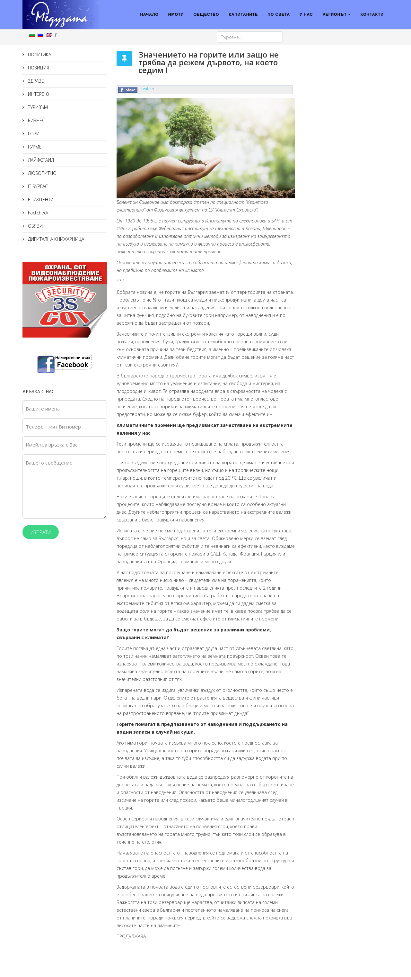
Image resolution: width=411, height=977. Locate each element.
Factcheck (37, 213)
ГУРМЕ (34, 147)
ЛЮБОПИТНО (42, 173)
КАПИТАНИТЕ (243, 14)
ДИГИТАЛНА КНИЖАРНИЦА (55, 239)
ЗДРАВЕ (35, 81)
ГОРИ (33, 134)
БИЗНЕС (36, 120)
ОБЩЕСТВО (206, 14)
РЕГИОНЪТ (335, 14)
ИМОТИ (176, 14)
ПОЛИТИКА (39, 54)
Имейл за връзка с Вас (51, 444)
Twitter (147, 89)
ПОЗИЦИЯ (38, 68)
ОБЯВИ (35, 226)
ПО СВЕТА (278, 14)
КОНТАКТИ (372, 14)
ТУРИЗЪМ (37, 107)
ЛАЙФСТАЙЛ (40, 160)
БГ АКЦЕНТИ (40, 199)
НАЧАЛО (149, 14)
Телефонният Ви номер (53, 426)
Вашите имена (43, 408)
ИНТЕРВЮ (38, 94)
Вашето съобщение (49, 462)
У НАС (306, 14)
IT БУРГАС (37, 186)
